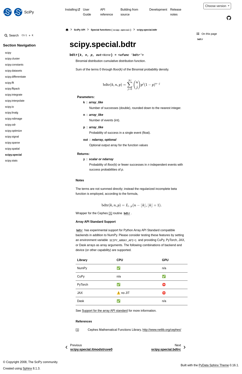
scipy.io (9, 106)
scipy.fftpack (12, 88)
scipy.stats (11, 160)
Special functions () (111, 30)
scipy (8, 52)
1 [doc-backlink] (77, 329)
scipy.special (13, 154)
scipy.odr (10, 124)
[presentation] (131, 85)
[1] (110, 213)
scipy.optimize (13, 130)
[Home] (67, 30)
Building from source (129, 12)
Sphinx (27, 368)
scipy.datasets (13, 70)
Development (158, 9)
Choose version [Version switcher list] (216, 6)
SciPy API (79, 29)
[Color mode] (236, 6)
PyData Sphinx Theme (214, 365)
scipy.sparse (12, 142)
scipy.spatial (12, 148)
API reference (106, 12)
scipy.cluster (12, 58)
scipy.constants (14, 64)
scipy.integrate (13, 94)
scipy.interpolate (14, 100)
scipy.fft (9, 82)
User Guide (87, 12)
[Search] (19, 35)
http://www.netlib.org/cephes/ (162, 329)
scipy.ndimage (13, 118)
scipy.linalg (11, 112)
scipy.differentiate (15, 76)
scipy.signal (12, 136)
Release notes (175, 12)
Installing (71, 9)
